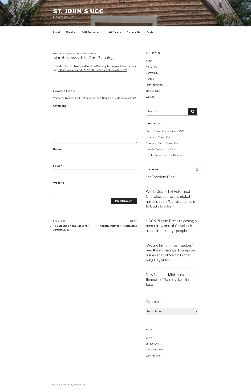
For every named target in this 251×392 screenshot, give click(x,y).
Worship (71, 32)
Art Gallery (114, 32)
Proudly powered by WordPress (69, 384)
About (56, 32)
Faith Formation (92, 32)
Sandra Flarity (87, 53)
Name (57, 149)
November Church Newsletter (162, 143)
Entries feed (152, 343)
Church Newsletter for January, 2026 (165, 131)
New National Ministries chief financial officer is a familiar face (169, 280)
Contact (151, 32)
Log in (149, 337)
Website (58, 182)
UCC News (152, 170)
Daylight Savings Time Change (162, 149)
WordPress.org (154, 355)
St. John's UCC (78, 11)
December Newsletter (158, 137)
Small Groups (153, 90)
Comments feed (154, 349)
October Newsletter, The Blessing (164, 155)
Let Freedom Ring (160, 177)
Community (133, 32)
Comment (60, 105)
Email (57, 166)
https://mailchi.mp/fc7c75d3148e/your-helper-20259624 (92, 70)
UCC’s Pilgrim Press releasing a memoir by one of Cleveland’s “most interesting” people (171, 226)
